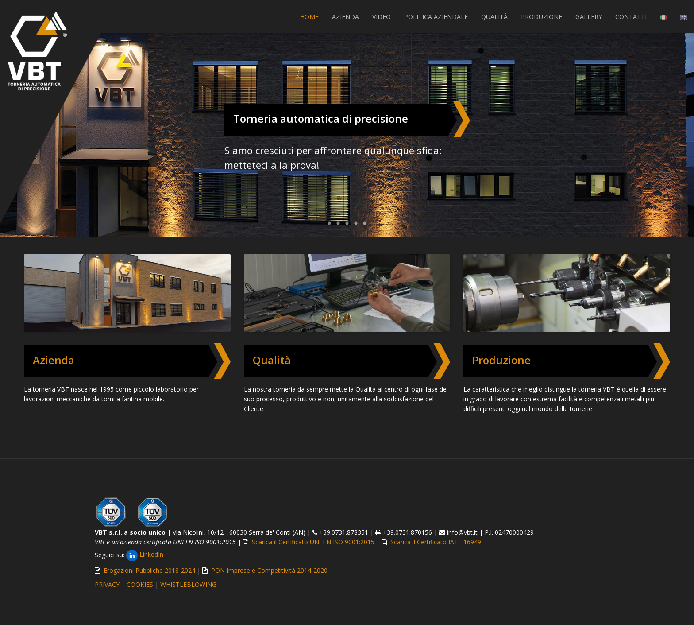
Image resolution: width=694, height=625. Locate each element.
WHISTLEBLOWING (188, 584)
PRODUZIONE (541, 16)
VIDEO (381, 16)
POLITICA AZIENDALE (436, 16)
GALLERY (588, 16)
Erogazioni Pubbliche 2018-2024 (149, 570)
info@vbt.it (462, 532)
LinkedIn (144, 554)
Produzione (501, 360)
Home (309, 16)
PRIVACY (107, 584)
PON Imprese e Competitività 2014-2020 (269, 570)
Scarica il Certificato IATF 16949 (435, 542)
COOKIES (140, 584)
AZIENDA (345, 16)
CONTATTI (631, 16)
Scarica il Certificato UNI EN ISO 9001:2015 (313, 542)
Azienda (53, 360)
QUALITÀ (494, 16)
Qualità (272, 360)
